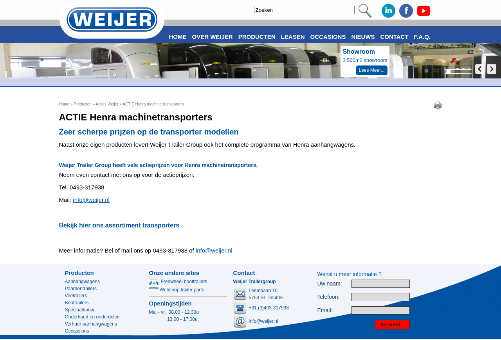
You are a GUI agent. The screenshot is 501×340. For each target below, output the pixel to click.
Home (64, 104)
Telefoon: (328, 297)
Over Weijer (212, 36)
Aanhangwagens (82, 281)
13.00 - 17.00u (173, 319)
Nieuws (363, 36)
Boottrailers (77, 302)
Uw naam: (329, 284)
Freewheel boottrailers (178, 281)
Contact (394, 36)
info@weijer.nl (91, 199)
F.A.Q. (422, 36)
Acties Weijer (107, 104)
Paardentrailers (81, 288)
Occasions (328, 36)
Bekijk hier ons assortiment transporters (119, 225)
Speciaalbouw (79, 310)
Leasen (293, 36)
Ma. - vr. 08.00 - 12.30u (174, 312)
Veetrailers (76, 295)
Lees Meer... (372, 70)
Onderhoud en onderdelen (92, 317)
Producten (83, 104)
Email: (325, 310)
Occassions (77, 331)
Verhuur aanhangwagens (91, 324)
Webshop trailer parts (176, 290)
